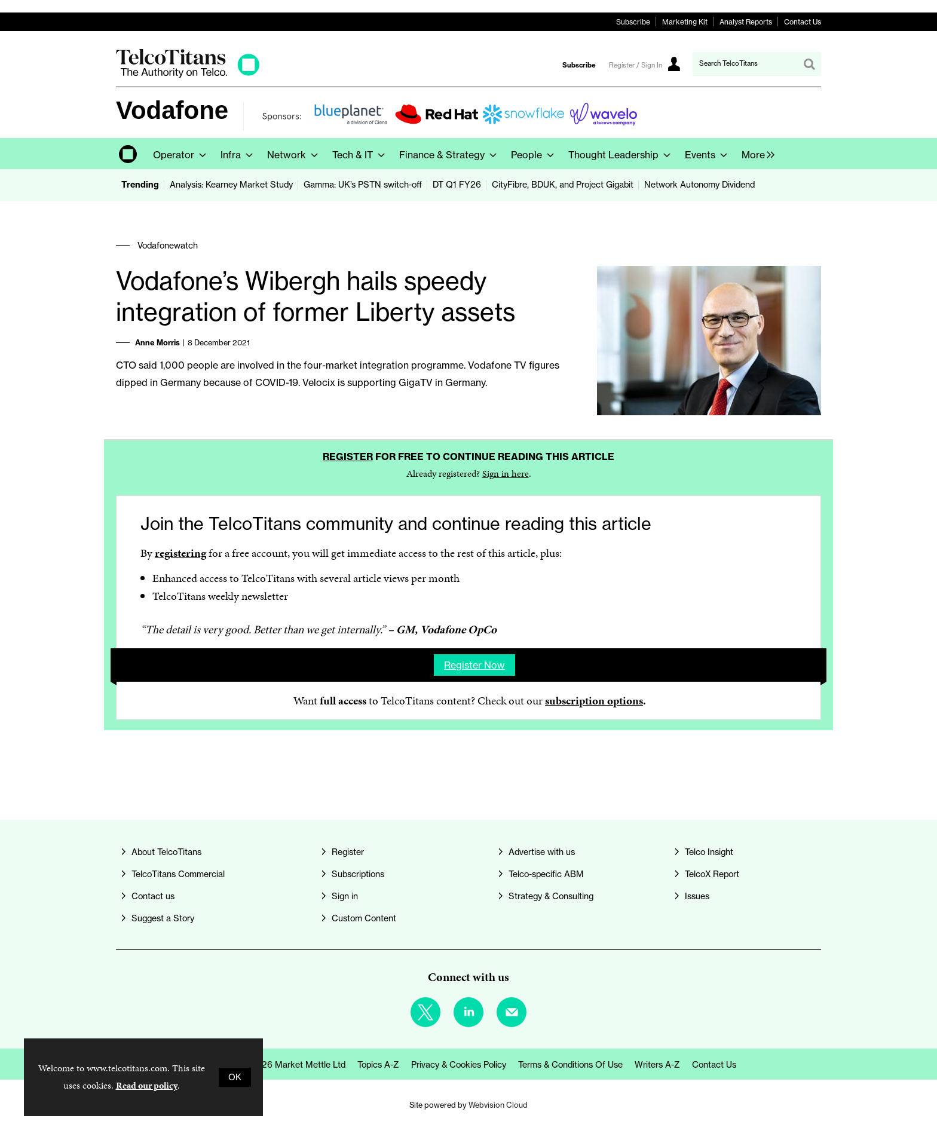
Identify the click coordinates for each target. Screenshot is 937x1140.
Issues (697, 896)
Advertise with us (542, 852)
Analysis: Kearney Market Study (231, 184)
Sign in (345, 896)
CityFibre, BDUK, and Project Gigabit (562, 184)
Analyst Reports (745, 21)
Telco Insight (709, 852)
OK (234, 1077)
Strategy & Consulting (551, 896)
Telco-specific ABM (546, 874)
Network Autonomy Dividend (699, 184)
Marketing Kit (685, 21)
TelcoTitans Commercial (178, 874)
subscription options (594, 700)
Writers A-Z (657, 1064)
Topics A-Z (378, 1064)
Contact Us (802, 21)
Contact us (152, 896)
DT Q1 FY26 (457, 184)
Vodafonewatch (167, 245)
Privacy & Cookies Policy (458, 1064)
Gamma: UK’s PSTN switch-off (363, 184)
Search (809, 63)
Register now (474, 665)
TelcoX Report (712, 874)
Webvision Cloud (498, 1105)
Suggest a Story (162, 918)
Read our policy (146, 1085)
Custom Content (364, 918)
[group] (755, 153)
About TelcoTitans (166, 852)
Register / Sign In (635, 65)
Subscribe (633, 21)
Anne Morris (157, 342)
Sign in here (505, 473)
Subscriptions (358, 874)
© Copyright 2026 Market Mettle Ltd (273, 1064)
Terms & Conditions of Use (570, 1064)
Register (348, 456)
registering (180, 553)
